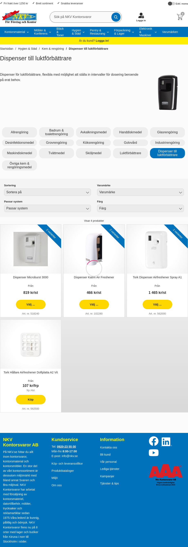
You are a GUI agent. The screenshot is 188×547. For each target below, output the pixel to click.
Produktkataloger (62, 470)
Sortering (10, 185)
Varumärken (170, 32)
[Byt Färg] (180, 209)
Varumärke (103, 185)
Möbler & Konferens (41, 32)
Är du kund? (94, 40)
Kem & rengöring (53, 48)
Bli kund (105, 454)
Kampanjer (107, 476)
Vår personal (108, 461)
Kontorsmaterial (14, 32)
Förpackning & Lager (122, 32)
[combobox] (47, 192)
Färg (100, 201)
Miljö (54, 478)
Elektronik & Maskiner (145, 32)
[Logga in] (141, 17)
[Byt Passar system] (87, 209)
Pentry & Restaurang (97, 32)
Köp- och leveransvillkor (67, 463)
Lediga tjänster (109, 469)
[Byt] (87, 193)
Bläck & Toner (60, 32)
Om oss (56, 485)
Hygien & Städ (76, 32)
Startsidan (6, 48)
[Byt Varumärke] (180, 193)
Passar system (13, 201)
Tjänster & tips (109, 483)
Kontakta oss (108, 447)
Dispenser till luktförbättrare (88, 48)
